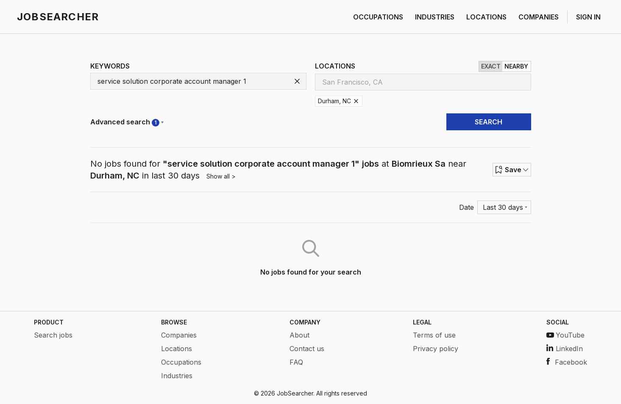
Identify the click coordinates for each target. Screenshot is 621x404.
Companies (179, 335)
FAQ (296, 362)
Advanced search (127, 122)
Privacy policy (435, 348)
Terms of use (434, 335)
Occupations (181, 362)
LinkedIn (564, 348)
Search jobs (53, 335)
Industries (176, 375)
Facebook (566, 362)
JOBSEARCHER (58, 17)
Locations (176, 348)
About (299, 335)
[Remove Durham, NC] (356, 101)
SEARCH (488, 122)
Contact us (307, 348)
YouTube (565, 335)
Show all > (221, 176)
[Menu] (504, 207)
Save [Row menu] (512, 169)
